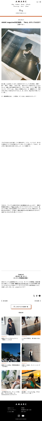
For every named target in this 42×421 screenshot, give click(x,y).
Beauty (22, 4)
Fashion (17, 4)
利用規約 (22, 408)
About (26, 6)
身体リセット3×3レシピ (21, 283)
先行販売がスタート (26, 205)
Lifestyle (28, 4)
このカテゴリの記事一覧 (21, 307)
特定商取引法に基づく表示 (26, 409)
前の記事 (5, 301)
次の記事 (37, 301)
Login (37, 1)
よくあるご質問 (11, 411)
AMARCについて (11, 408)
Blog (13, 4)
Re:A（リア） (15, 207)
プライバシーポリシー (12, 409)
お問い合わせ (23, 411)
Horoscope (16, 6)
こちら (17, 287)
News (22, 6)
